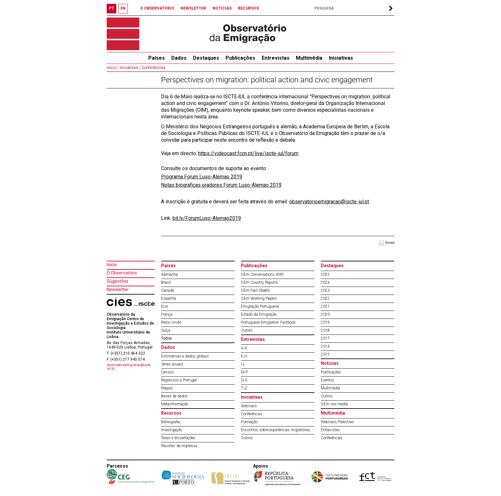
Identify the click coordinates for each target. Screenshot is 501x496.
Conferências (153, 67)
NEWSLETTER (193, 8)
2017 (325, 338)
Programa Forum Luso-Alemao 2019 (201, 177)
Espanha (168, 298)
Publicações (240, 58)
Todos (166, 338)
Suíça (165, 330)
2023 (325, 290)
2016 (325, 346)
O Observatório (122, 272)
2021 (325, 306)
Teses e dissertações (178, 438)
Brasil (166, 282)
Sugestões (117, 281)
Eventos (327, 380)
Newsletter (118, 289)
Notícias (330, 363)
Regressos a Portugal (179, 380)
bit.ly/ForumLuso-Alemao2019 (207, 218)
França (167, 314)
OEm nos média (334, 404)
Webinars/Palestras (337, 422)
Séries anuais (172, 364)
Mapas (167, 388)
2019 (325, 322)
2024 (325, 282)
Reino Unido (171, 322)
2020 (325, 314)
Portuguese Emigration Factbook (268, 322)
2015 (325, 354)
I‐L (243, 364)
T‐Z (244, 388)
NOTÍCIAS (222, 8)
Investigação (171, 430)
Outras (247, 330)
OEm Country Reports (259, 282)
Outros (247, 438)
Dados (179, 58)
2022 (325, 298)
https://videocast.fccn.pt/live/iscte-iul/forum (248, 153)
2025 (325, 274)
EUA (164, 306)
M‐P (244, 372)
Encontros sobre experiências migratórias (275, 430)
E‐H (244, 356)
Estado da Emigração (259, 314)
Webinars (249, 406)
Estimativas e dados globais (185, 356)
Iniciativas (341, 58)
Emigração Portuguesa (260, 306)
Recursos (171, 413)
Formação (249, 422)
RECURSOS (248, 8)
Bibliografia (170, 422)
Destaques (206, 58)
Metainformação (174, 404)
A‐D (244, 348)
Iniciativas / (130, 67)
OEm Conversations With (262, 274)
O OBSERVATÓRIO (157, 8)
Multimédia (309, 58)
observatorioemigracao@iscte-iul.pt (329, 202)
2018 (325, 330)
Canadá (167, 290)
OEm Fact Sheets (255, 290)
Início (112, 264)
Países (168, 265)
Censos (167, 372)
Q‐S (244, 380)
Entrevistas (275, 58)
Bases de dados (174, 396)
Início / (113, 67)
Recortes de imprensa (179, 446)
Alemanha (169, 274)
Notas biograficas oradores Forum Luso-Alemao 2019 (221, 185)
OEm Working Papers (259, 298)
